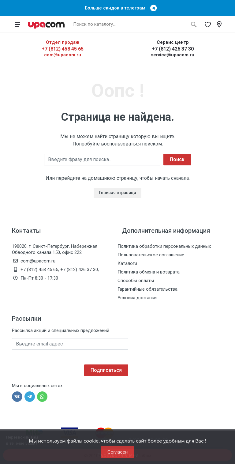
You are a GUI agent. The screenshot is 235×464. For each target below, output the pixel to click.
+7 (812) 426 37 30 (173, 49)
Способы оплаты (136, 280)
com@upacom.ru (62, 55)
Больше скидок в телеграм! (117, 8)
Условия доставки (137, 297)
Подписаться (106, 370)
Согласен (117, 452)
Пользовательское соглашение (151, 255)
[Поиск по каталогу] (128, 24)
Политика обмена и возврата (149, 272)
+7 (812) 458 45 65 (63, 49)
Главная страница (117, 192)
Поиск (177, 159)
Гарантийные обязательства (147, 289)
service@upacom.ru (172, 55)
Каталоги (127, 263)
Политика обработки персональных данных (164, 246)
